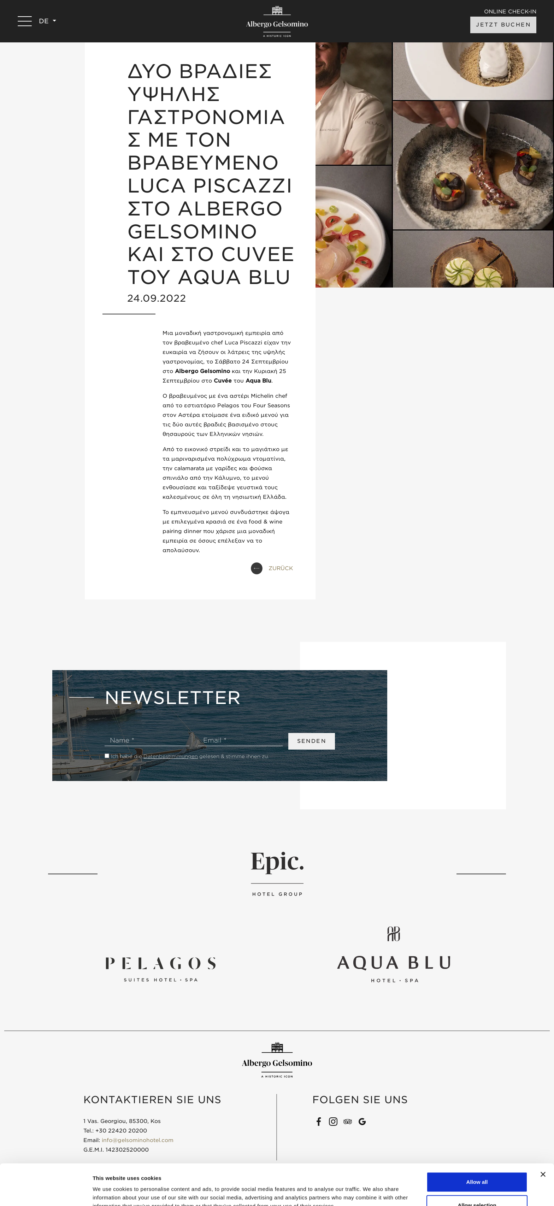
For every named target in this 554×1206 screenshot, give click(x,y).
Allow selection (477, 1164)
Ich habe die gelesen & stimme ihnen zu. (190, 756)
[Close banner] (543, 1133)
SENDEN (311, 741)
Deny (477, 1187)
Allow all (477, 1141)
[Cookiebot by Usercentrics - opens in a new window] (46, 1192)
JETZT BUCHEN (503, 25)
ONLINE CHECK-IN (510, 11)
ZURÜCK (281, 568)
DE (45, 21)
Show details (370, 1188)
